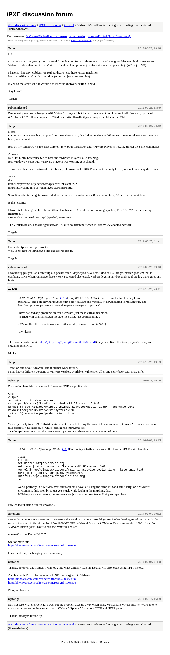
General (69, 25)
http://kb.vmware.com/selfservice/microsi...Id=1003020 (42, 555)
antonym (14, 523)
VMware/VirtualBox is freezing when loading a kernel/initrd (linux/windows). (78, 36)
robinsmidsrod (17, 107)
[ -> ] (63, 298)
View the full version (81, 40)
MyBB (77, 652)
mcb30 (12, 289)
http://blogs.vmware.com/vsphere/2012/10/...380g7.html (42, 588)
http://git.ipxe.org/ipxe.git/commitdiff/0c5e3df (67, 342)
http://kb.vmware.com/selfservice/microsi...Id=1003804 (42, 592)
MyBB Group (102, 652)
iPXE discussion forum (40, 14)
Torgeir (13, 48)
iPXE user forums (50, 25)
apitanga (13, 380)
